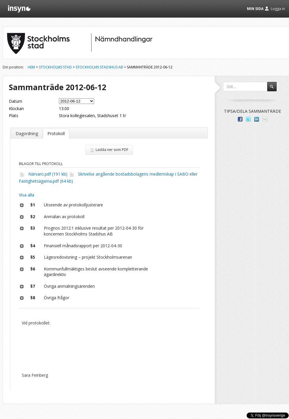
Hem (31, 67)
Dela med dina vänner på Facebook (240, 119)
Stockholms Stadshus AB (99, 67)
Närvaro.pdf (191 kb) (47, 174)
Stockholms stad (55, 67)
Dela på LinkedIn (256, 119)
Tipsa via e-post (265, 119)
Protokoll (56, 133)
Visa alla (26, 195)
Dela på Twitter (248, 119)
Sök (274, 89)
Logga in (278, 8)
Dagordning (27, 133)
